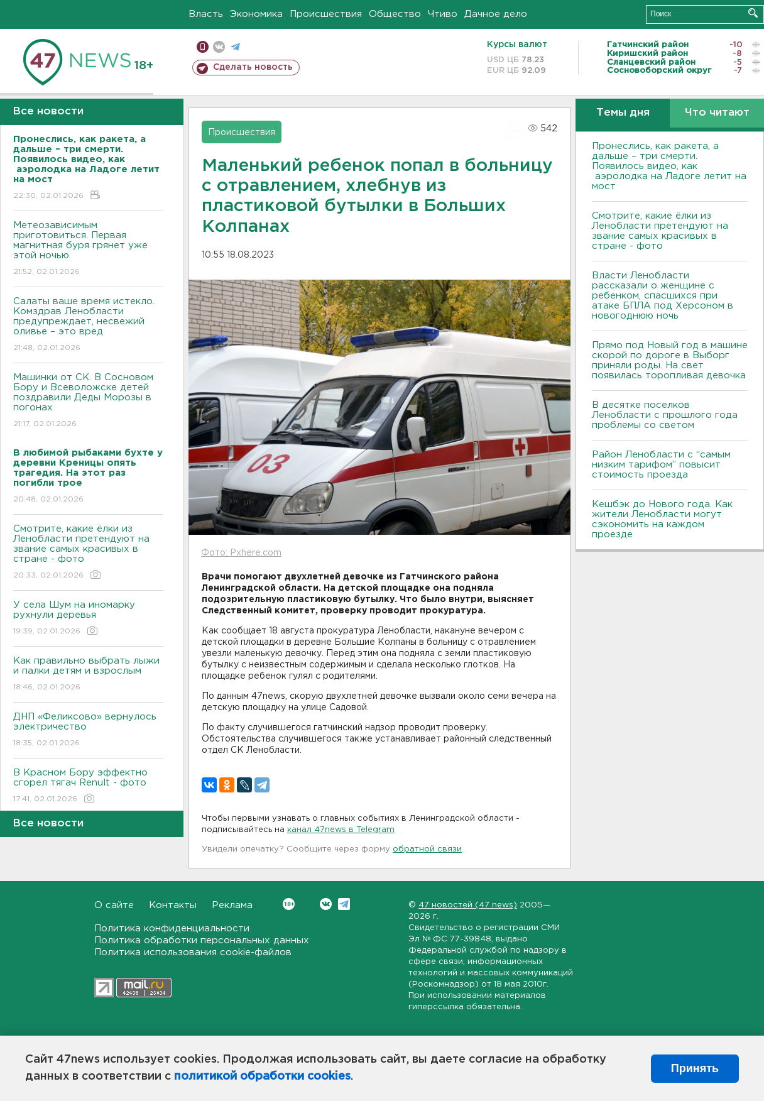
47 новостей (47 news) (467, 905)
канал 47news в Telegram (341, 829)
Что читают (717, 113)
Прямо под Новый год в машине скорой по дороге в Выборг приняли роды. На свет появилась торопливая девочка (670, 360)
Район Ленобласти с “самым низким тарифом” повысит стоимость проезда (661, 465)
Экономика (256, 14)
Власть (205, 14)
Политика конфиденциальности (171, 928)
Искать (753, 13)
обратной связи (427, 849)
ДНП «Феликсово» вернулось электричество (88, 730)
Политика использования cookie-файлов (193, 952)
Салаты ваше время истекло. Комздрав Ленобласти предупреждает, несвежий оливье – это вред (88, 325)
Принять (695, 1068)
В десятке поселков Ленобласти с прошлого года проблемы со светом (665, 415)
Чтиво (442, 14)
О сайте (114, 905)
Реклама (232, 905)
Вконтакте (289, 904)
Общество (395, 14)
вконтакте (219, 47)
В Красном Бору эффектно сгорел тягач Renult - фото (88, 786)
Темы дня (623, 113)
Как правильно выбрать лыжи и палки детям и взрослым (88, 675)
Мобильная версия (203, 47)
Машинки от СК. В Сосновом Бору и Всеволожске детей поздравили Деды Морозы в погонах (88, 401)
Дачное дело (495, 14)
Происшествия (326, 14)
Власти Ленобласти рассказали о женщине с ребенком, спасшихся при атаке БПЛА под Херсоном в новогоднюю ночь (662, 295)
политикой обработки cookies (262, 1076)
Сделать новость (253, 67)
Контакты (173, 905)
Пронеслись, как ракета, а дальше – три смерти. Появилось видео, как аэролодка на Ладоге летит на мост (669, 166)
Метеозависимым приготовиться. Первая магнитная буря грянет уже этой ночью (88, 249)
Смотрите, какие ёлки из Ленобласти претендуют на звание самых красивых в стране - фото (88, 553)
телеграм (235, 47)
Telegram (344, 904)
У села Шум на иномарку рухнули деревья (88, 619)
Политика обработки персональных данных (201, 940)
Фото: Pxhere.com (241, 553)
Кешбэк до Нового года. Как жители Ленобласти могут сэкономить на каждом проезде (662, 519)
